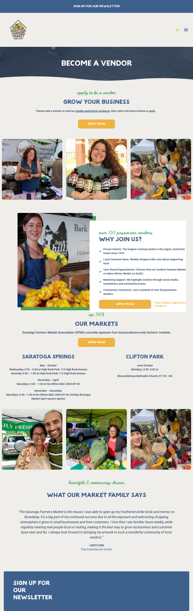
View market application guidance (170, 304)
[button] (177, 30)
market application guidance (93, 110)
